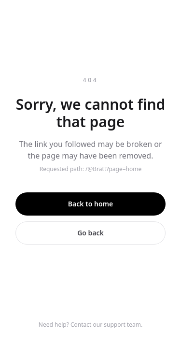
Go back (90, 232)
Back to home (90, 203)
